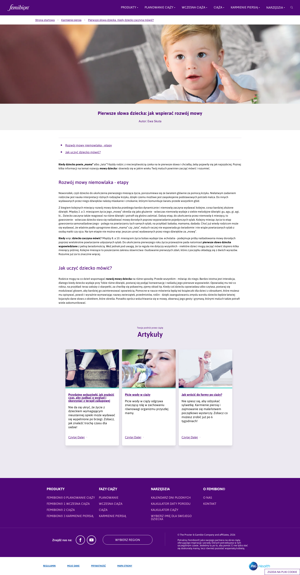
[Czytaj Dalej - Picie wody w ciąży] (136, 437)
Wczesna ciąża (193, 7)
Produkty (128, 7)
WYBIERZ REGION (127, 540)
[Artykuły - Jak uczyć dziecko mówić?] (151, 152)
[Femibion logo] (37, 7)
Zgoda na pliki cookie (282, 571)
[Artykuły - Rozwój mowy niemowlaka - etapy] (151, 145)
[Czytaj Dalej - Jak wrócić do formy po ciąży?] (193, 437)
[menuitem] (48, 20)
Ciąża (218, 7)
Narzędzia (274, 7)
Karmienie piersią (244, 7)
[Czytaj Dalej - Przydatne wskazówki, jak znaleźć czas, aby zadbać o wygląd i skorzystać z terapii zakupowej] (79, 437)
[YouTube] (91, 543)
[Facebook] (80, 543)
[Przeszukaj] (291, 8)
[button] (86, 437)
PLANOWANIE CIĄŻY (159, 7)
